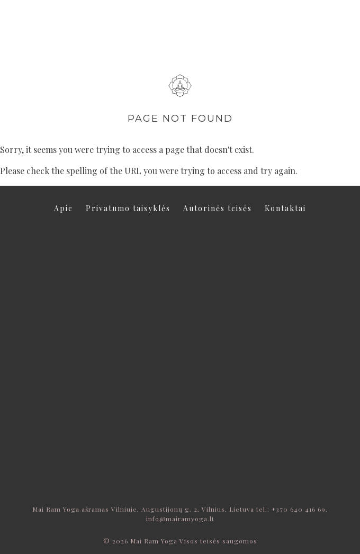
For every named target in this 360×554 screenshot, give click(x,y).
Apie (63, 208)
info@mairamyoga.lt (180, 518)
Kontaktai (285, 208)
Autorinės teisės (217, 208)
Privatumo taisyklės (128, 208)
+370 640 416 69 (299, 509)
